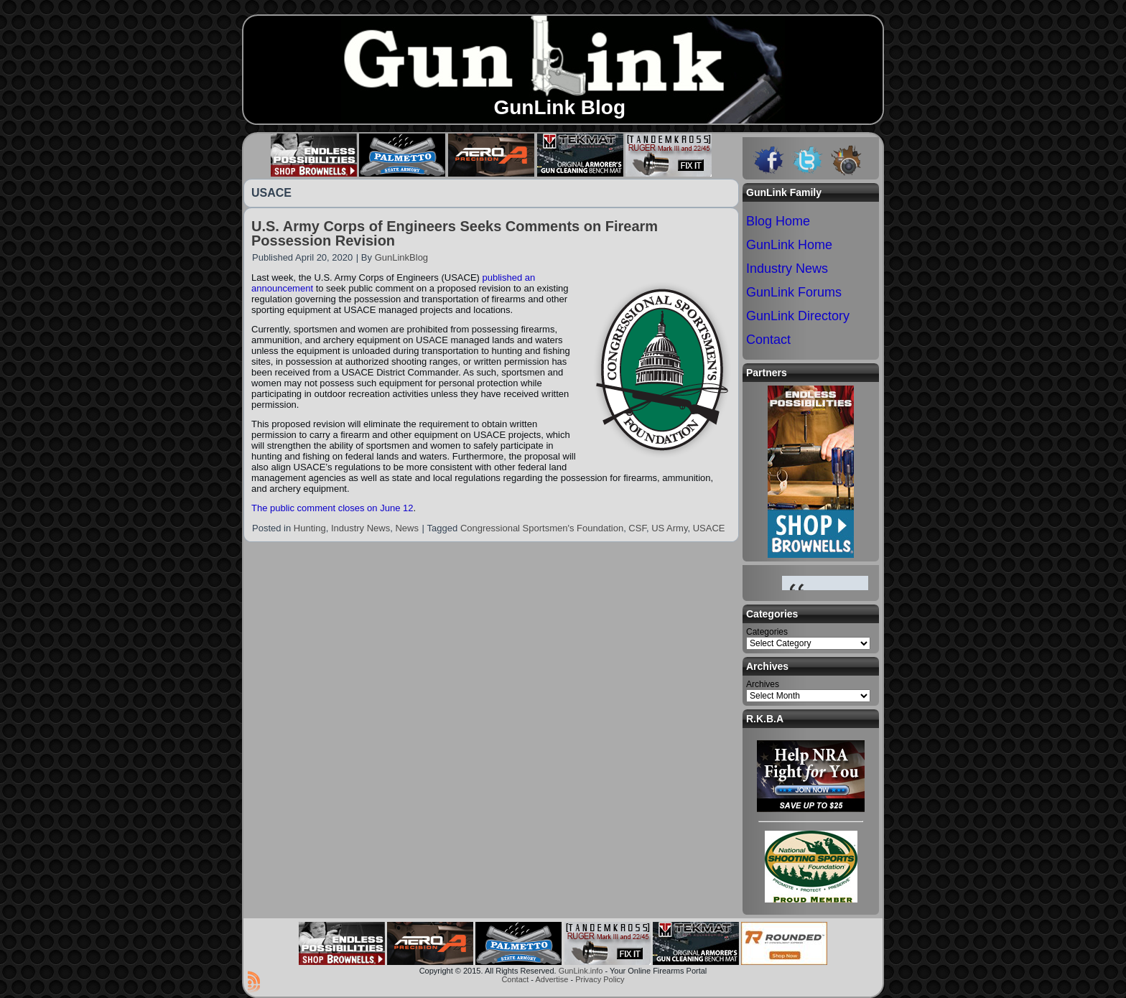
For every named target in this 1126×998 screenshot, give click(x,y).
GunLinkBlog (401, 257)
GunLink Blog (559, 107)
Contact (515, 979)
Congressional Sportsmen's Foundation (541, 528)
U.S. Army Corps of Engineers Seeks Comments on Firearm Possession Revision (454, 233)
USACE (709, 528)
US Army (669, 528)
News (407, 528)
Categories (767, 632)
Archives (762, 684)
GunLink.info (581, 970)
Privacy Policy (599, 979)
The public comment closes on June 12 (332, 508)
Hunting (310, 528)
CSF (637, 528)
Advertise (551, 979)
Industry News (360, 528)
